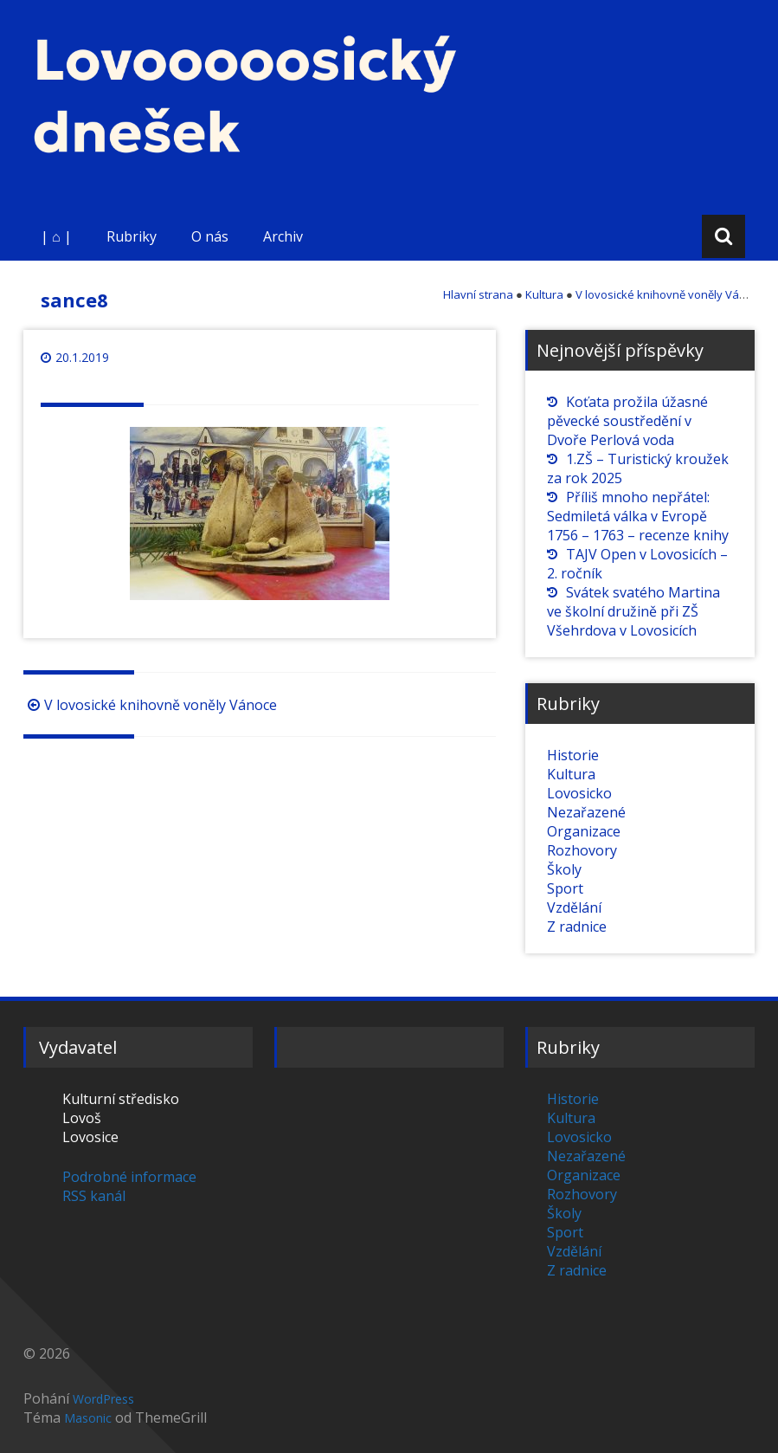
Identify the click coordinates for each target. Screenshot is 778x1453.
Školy (564, 869)
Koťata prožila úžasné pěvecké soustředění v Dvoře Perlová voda (627, 420)
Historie (573, 755)
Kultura (571, 774)
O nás (209, 236)
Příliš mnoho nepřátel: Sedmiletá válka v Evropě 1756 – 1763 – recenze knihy (638, 516)
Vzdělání (574, 907)
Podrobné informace (129, 1176)
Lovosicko (579, 793)
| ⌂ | (56, 236)
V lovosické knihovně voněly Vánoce (150, 704)
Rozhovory (582, 850)
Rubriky (131, 236)
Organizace (583, 831)
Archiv (283, 236)
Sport (565, 888)
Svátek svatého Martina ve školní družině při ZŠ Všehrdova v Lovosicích (633, 611)
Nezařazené (586, 812)
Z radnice (577, 926)
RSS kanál (93, 1195)
